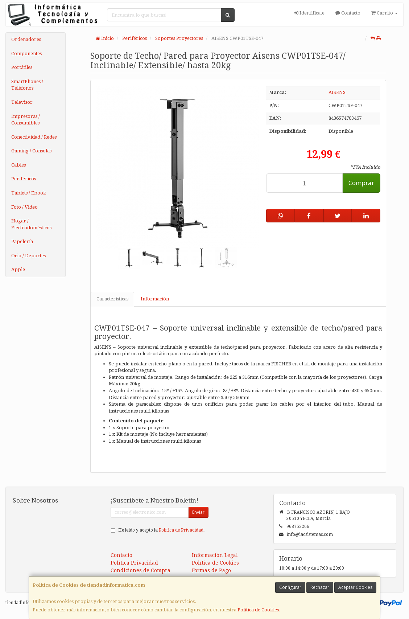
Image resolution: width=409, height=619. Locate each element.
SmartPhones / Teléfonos (27, 85)
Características (112, 299)
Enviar (198, 512)
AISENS (337, 92)
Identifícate (309, 13)
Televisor (22, 102)
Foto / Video (24, 207)
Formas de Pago (211, 570)
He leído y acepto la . (161, 530)
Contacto (347, 13)
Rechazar (319, 587)
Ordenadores (26, 39)
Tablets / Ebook (28, 193)
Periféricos (23, 178)
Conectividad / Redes (34, 137)
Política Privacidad (134, 563)
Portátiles (21, 67)
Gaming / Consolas (31, 150)
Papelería (22, 241)
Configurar (290, 587)
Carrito (384, 13)
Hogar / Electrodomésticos (31, 224)
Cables (18, 165)
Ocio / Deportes (28, 255)
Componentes (26, 53)
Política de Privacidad (181, 530)
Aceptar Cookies (355, 587)
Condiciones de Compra (140, 570)
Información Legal (215, 555)
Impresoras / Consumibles (25, 120)
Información (155, 299)
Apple (18, 269)
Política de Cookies (258, 609)
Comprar (361, 183)
